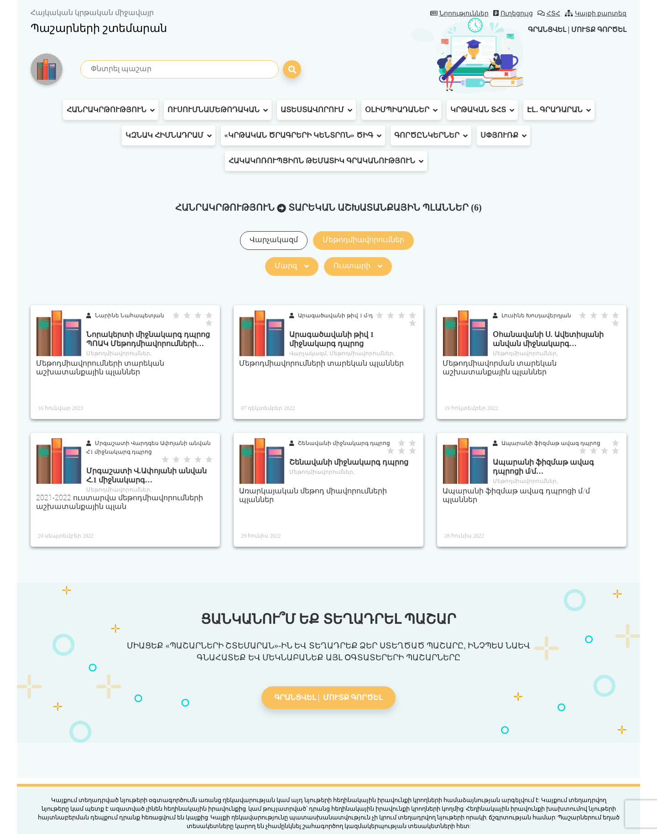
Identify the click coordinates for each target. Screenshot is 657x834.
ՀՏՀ (548, 13)
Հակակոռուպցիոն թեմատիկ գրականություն (326, 161)
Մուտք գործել (596, 29)
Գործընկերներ (431, 135)
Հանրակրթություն (111, 110)
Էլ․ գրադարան (559, 110)
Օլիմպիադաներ (401, 110)
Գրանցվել (540, 29)
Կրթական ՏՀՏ (482, 110)
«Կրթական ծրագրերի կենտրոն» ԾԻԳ (302, 135)
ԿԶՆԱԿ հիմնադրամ (168, 135)
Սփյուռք (503, 135)
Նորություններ (459, 13)
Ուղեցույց (513, 13)
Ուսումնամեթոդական (217, 110)
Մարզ (292, 265)
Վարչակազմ (274, 239)
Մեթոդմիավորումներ (363, 239)
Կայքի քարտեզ (596, 13)
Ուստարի (358, 265)
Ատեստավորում (316, 110)
